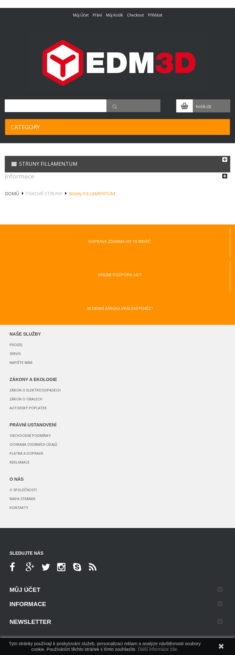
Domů (12, 193)
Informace (19, 176)
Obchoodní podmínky (30, 435)
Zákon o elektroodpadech (35, 390)
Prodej (16, 344)
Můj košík (114, 15)
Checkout (135, 15)
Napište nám (21, 362)
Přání (97, 15)
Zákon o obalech (26, 399)
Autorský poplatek (28, 407)
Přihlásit (155, 15)
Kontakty (19, 507)
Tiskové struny (43, 193)
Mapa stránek (23, 498)
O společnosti (23, 489)
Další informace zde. (158, 649)
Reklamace (20, 462)
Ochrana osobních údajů (33, 444)
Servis (15, 353)
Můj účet (81, 15)
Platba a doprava (26, 453)
